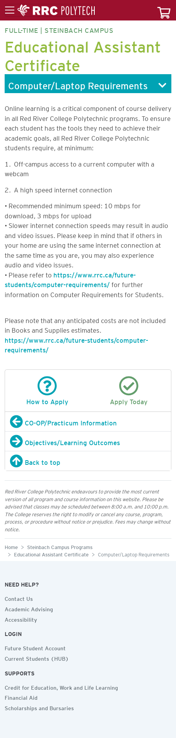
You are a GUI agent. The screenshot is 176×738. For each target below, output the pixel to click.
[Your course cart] (164, 10)
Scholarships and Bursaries (39, 707)
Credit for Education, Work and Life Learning (61, 687)
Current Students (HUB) (37, 658)
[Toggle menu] (50, 10)
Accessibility (21, 619)
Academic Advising (29, 608)
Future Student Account (35, 647)
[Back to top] (88, 461)
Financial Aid (21, 697)
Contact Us (19, 598)
